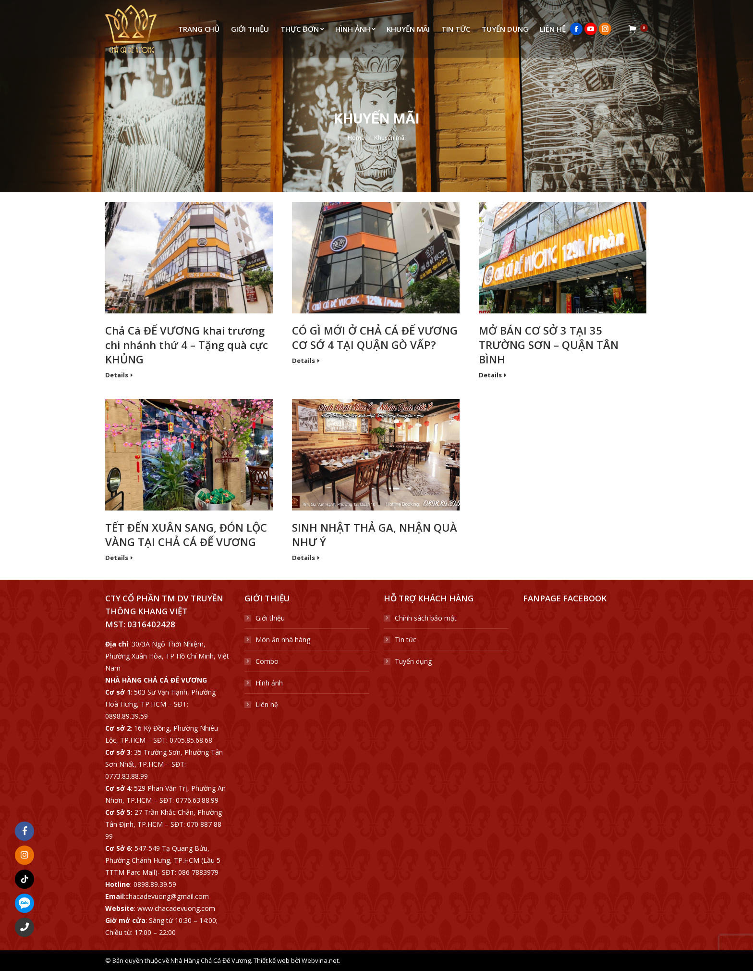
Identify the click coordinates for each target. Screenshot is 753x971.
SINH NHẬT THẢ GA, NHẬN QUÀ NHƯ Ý (374, 534)
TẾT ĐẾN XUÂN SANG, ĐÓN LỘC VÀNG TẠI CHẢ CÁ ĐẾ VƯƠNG (186, 534)
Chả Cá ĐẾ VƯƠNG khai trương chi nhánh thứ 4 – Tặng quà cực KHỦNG (186, 344)
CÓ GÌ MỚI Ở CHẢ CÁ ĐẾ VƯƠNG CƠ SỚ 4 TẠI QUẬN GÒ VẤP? (375, 337)
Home (356, 137)
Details (116, 375)
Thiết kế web (272, 960)
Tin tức (405, 639)
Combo (267, 661)
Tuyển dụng (413, 661)
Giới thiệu (270, 617)
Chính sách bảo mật (426, 617)
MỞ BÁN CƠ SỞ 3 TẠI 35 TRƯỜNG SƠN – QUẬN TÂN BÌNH (549, 344)
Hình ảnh (269, 682)
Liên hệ (266, 704)
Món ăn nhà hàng (282, 639)
